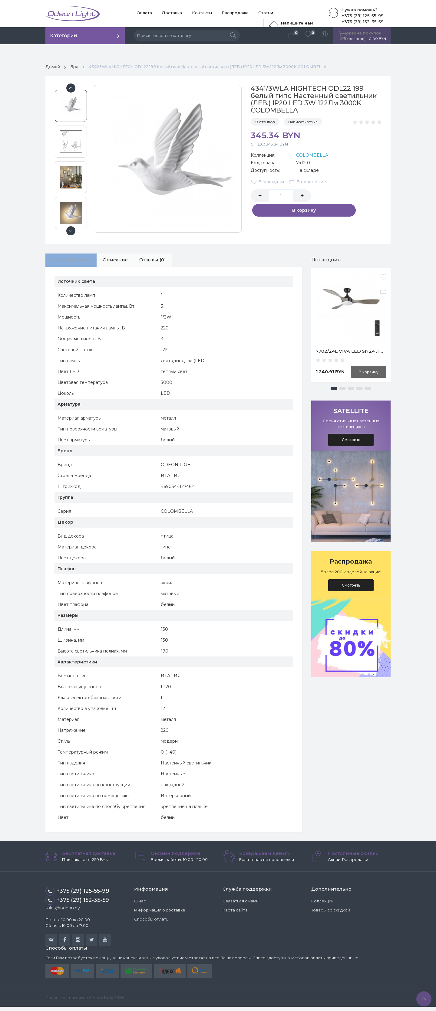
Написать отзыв (303, 123)
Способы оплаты (151, 922)
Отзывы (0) (165, 262)
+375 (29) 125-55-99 (361, 16)
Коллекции (322, 904)
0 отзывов (265, 123)
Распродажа (220, 13)
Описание (123, 262)
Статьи (247, 13)
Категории (63, 35)
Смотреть (351, 441)
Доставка (165, 13)
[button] (334, 389)
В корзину (348, 197)
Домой (53, 68)
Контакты (191, 13)
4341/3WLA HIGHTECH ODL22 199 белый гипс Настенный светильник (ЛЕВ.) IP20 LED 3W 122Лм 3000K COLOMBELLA (224, 68)
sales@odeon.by (62, 911)
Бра (75, 68)
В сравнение (308, 183)
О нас (140, 904)
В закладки (267, 183)
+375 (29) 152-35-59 (77, 903)
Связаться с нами (241, 904)
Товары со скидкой (330, 913)
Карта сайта (235, 913)
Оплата (142, 13)
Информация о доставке (159, 913)
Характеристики (74, 262)
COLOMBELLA (312, 156)
